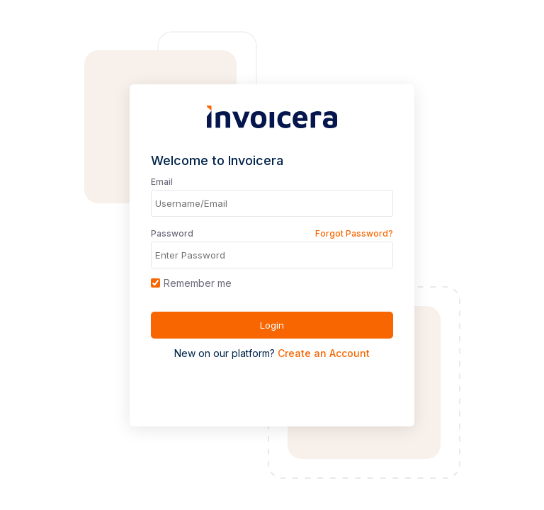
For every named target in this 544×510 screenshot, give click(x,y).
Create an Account (324, 353)
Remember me (191, 283)
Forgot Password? (354, 233)
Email (162, 181)
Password (172, 233)
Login (272, 325)
